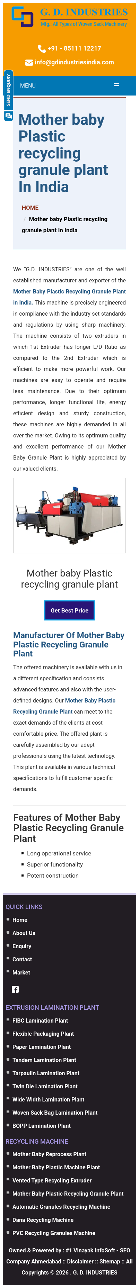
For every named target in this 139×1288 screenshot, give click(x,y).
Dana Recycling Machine (42, 1220)
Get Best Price (69, 610)
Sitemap (109, 1261)
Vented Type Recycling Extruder (52, 1180)
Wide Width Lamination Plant (48, 1099)
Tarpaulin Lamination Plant (45, 1073)
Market (21, 972)
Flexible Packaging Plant (43, 1034)
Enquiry (21, 946)
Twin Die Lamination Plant (45, 1086)
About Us (23, 933)
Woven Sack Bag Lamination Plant (54, 1112)
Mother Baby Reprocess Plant (49, 1154)
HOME (30, 207)
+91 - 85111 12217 (73, 48)
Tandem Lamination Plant (44, 1060)
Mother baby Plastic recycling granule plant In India (63, 153)
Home (19, 920)
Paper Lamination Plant (41, 1047)
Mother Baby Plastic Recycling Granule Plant (67, 1193)
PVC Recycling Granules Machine (53, 1233)
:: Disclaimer (77, 1261)
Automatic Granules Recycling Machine (61, 1207)
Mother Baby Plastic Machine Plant (56, 1167)
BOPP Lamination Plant (41, 1126)
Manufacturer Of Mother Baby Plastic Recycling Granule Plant (68, 645)
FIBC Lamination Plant (40, 1020)
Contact (22, 959)
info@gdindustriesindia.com (73, 62)
